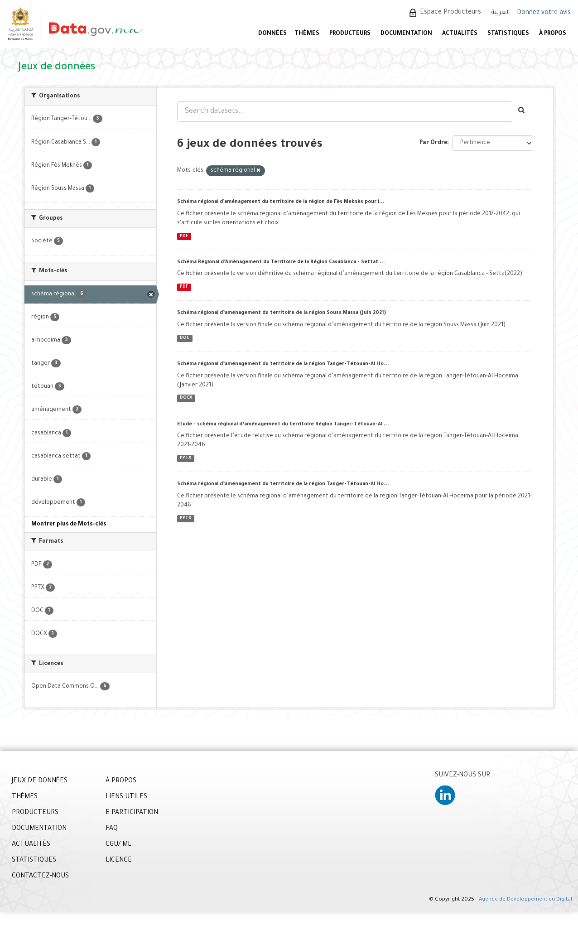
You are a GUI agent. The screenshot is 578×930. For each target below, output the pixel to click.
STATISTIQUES (508, 34)
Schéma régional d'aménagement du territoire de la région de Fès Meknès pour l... (281, 202)
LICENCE (119, 860)
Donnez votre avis (544, 13)
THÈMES (25, 797)
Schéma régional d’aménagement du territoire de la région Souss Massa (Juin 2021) (281, 313)
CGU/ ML (118, 844)
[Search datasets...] (344, 111)
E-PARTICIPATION (132, 813)
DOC (184, 338)
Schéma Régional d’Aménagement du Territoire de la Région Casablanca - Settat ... (281, 262)
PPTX (185, 458)
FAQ (112, 829)
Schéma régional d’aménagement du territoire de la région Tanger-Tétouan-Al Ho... (283, 364)
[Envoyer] (522, 111)
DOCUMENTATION (406, 34)
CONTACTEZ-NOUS (40, 876)
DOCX (186, 398)
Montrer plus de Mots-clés (68, 524)
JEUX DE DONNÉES (39, 781)
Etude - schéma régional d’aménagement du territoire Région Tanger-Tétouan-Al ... (283, 424)
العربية (500, 13)
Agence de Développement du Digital (525, 900)
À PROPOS (552, 34)
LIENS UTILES (126, 797)
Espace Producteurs (450, 12)
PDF (184, 236)
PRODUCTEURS (350, 34)
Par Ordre (433, 143)
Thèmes (306, 34)
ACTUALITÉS (459, 34)
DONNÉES (272, 34)
